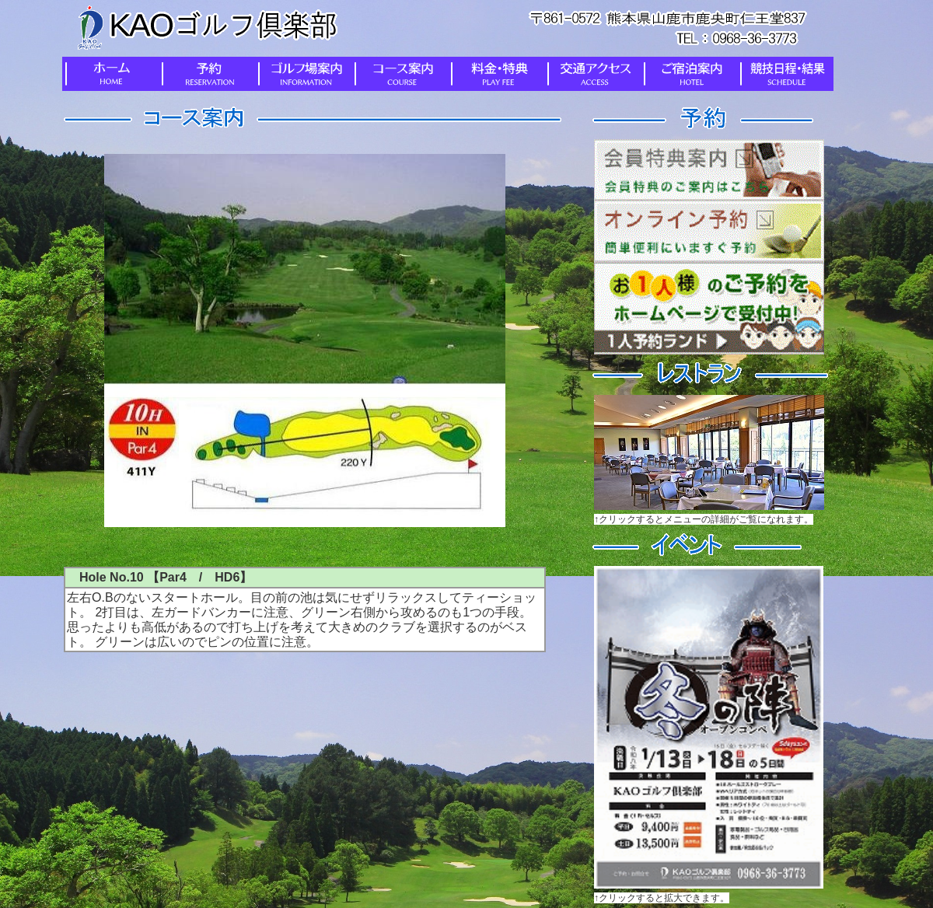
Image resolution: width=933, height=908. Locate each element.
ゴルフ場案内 (303, 74)
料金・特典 (496, 74)
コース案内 (399, 74)
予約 (207, 74)
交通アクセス (592, 74)
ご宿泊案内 (689, 74)
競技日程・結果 (785, 74)
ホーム (110, 74)
